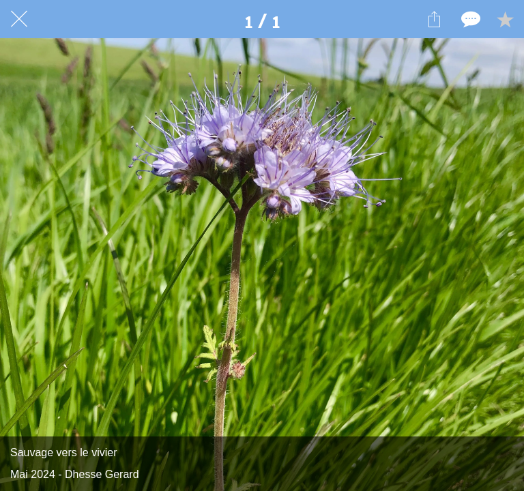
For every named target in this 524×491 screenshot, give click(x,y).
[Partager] (434, 19)
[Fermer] (19, 19)
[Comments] (469, 19)
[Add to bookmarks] (505, 19)
